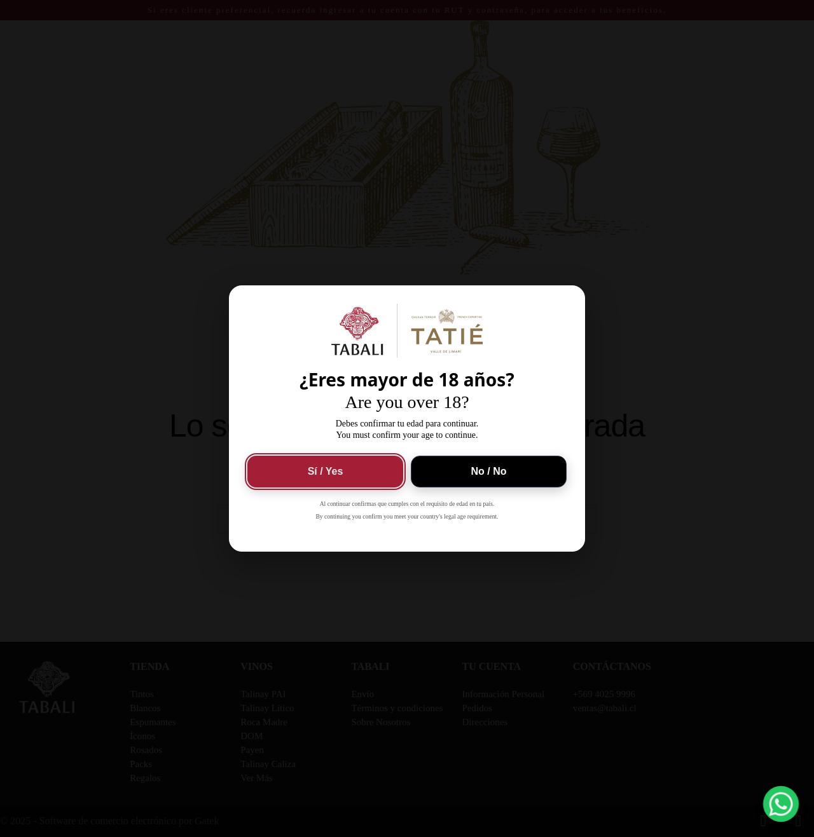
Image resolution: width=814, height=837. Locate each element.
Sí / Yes (325, 471)
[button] (781, 804)
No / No (489, 471)
